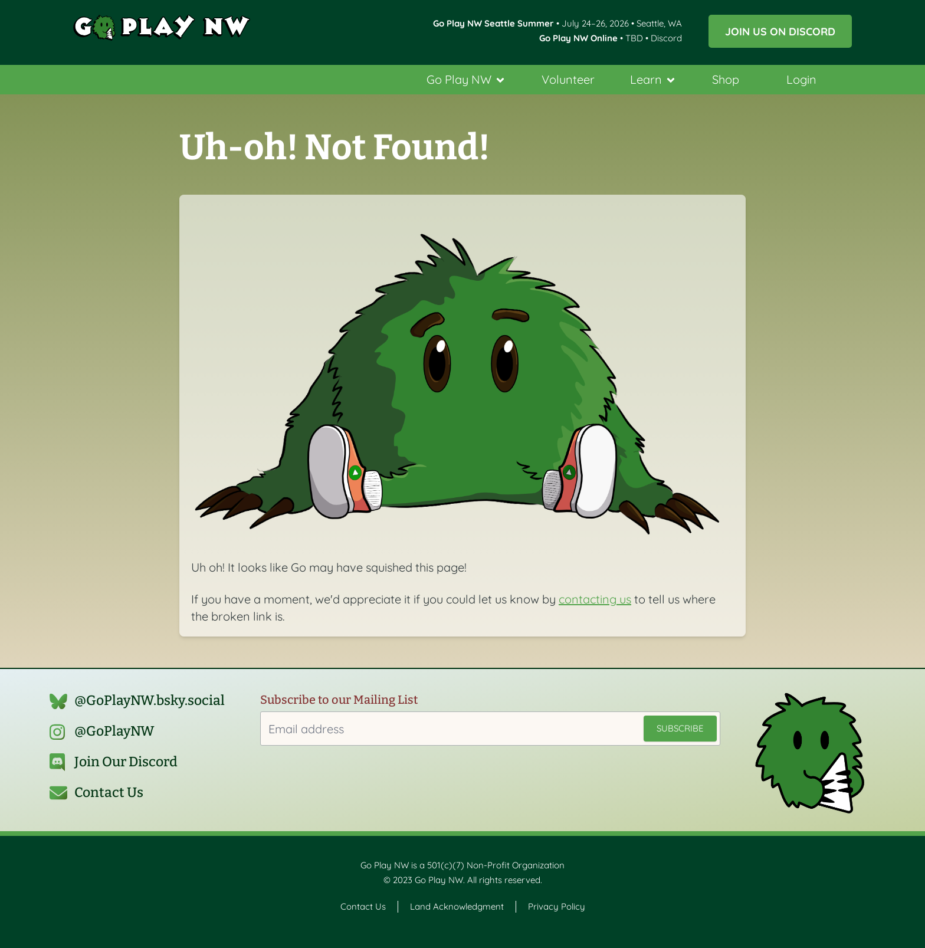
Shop (725, 79)
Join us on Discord (780, 31)
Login (801, 79)
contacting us (595, 599)
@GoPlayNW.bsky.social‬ (149, 700)
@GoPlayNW (114, 731)
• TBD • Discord (610, 38)
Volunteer (568, 79)
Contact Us (108, 793)
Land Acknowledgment (457, 906)
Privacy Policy (556, 906)
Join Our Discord (126, 762)
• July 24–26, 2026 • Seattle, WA (557, 23)
